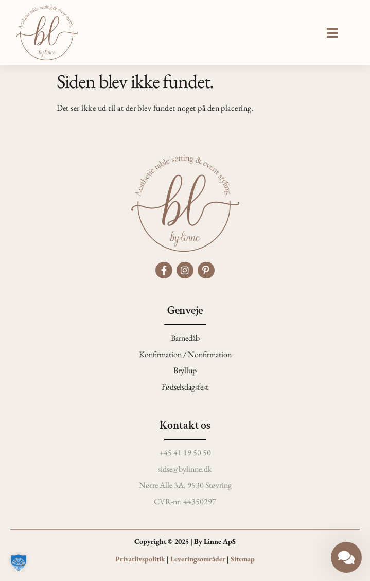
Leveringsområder (197, 559)
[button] (332, 33)
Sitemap (243, 559)
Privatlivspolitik (140, 559)
